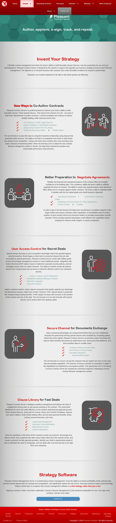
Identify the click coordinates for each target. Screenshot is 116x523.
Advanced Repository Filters (34, 130)
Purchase (60, 4)
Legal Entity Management (42, 422)
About (49, 11)
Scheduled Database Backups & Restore (42, 279)
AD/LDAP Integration (35, 281)
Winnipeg (107, 514)
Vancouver (62, 514)
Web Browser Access (40, 427)
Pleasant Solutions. (90, 521)
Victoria (51, 514)
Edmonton (84, 514)
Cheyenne (29, 514)
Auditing (80, 204)
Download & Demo (44, 4)
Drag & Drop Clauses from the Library (38, 128)
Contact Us (64, 11)
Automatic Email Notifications (43, 424)
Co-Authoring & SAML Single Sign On (38, 122)
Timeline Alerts (57, 130)
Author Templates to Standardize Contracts (40, 125)
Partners (72, 4)
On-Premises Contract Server (80, 350)
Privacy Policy (22, 521)
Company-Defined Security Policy (82, 348)
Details (25, 4)
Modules (87, 4)
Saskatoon (96, 514)
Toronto (8, 516)
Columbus (40, 514)
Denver (18, 514)
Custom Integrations (40, 430)
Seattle (8, 514)
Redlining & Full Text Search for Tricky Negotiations (77, 202)
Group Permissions (34, 284)
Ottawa (108, 516)
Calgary (73, 514)
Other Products (105, 4)
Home (15, 4)
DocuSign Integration (77, 353)
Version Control (64, 204)
